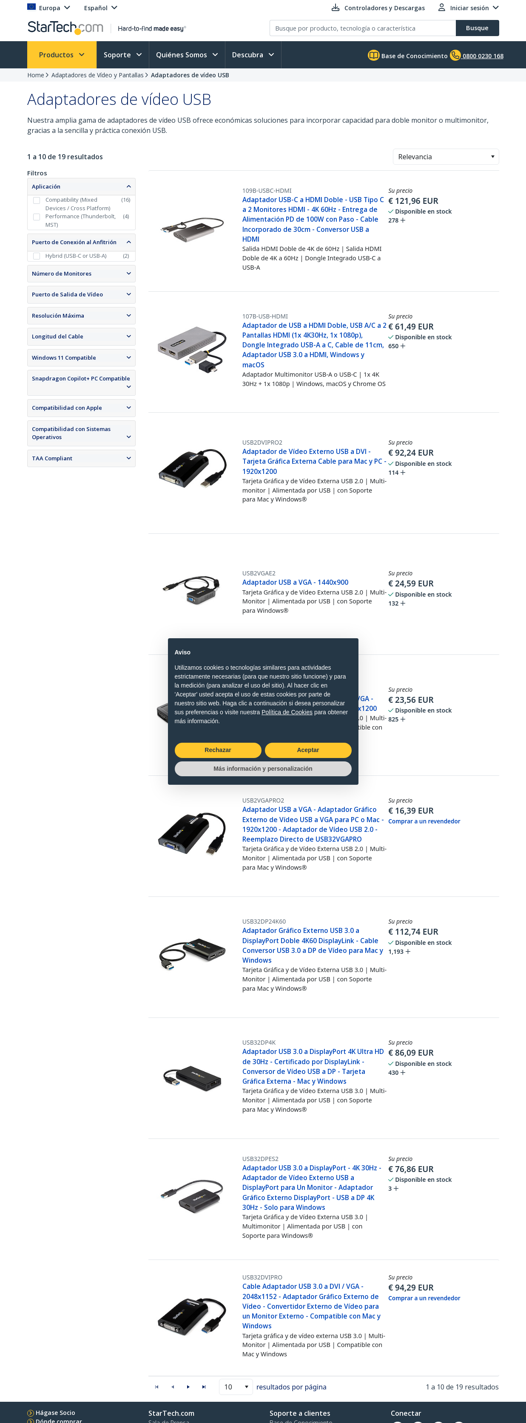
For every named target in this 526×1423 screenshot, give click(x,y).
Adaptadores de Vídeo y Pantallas (97, 75)
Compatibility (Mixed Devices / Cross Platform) (77, 204)
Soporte (118, 54)
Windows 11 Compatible (64, 357)
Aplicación (46, 186)
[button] (492, 156)
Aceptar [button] (308, 750)
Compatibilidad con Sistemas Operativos (71, 433)
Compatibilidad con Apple (67, 407)
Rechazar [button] (218, 750)
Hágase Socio (55, 1413)
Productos (57, 54)
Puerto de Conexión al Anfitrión (74, 242)
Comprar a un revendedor (424, 821)
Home (35, 75)
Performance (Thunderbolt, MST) (80, 220)
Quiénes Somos (182, 54)
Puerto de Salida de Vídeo (67, 294)
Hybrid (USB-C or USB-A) (75, 255)
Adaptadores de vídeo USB (190, 75)
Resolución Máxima (58, 315)
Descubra (248, 54)
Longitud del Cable (57, 336)
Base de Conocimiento (408, 55)
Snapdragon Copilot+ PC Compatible (81, 378)
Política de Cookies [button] (287, 712)
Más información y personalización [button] (263, 768)
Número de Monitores (61, 273)
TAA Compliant (52, 458)
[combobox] (446, 157)
